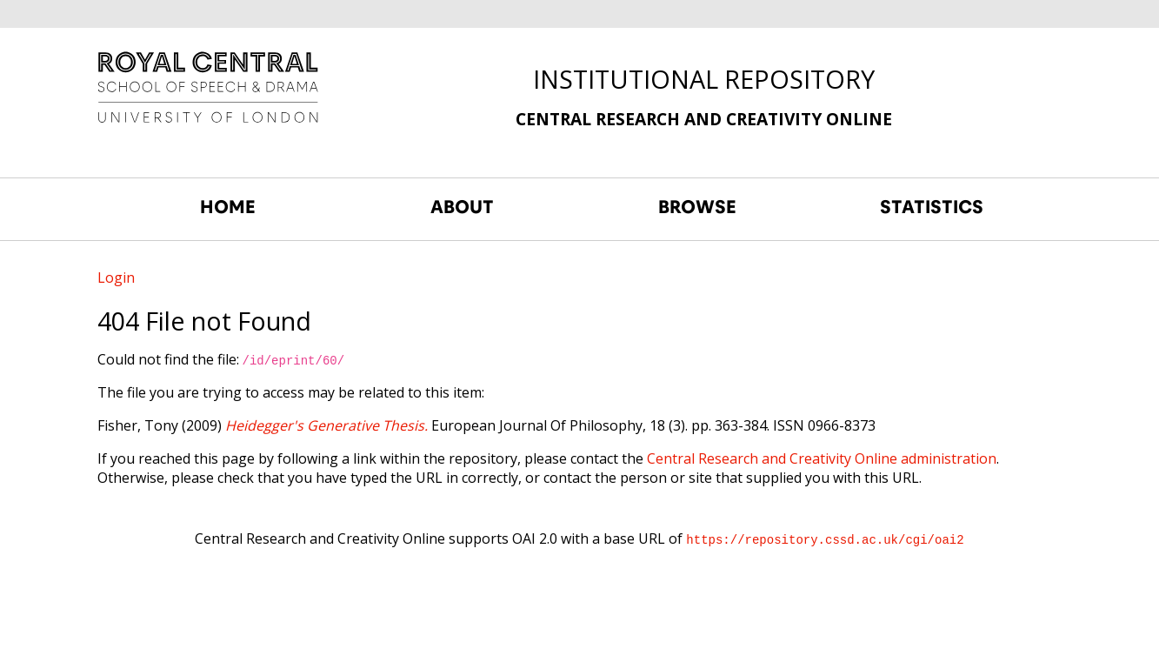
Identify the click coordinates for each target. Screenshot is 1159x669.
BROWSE (697, 207)
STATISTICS (931, 207)
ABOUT (462, 207)
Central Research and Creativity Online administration (821, 458)
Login (116, 277)
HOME (228, 207)
